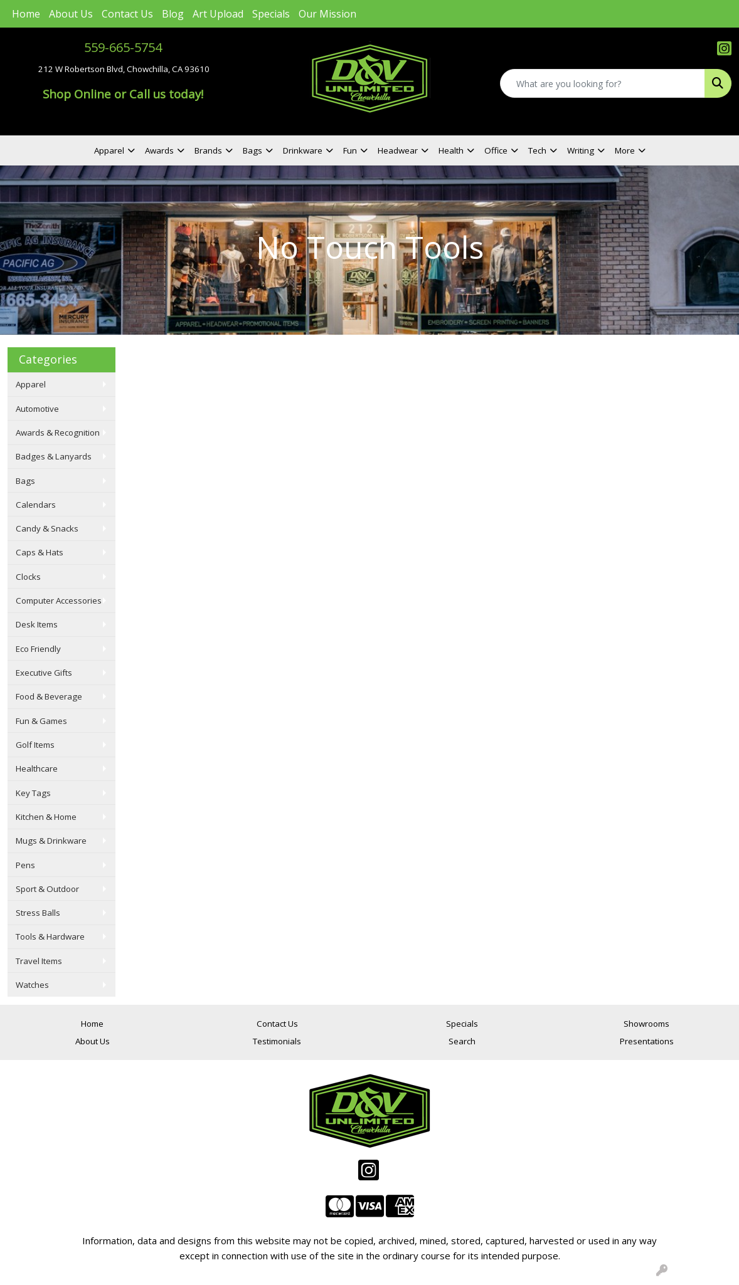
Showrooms (646, 1023)
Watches (32, 984)
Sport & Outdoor (47, 888)
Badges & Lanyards (54, 456)
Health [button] (451, 150)
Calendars (36, 504)
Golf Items (35, 744)
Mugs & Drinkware (51, 840)
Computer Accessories (59, 600)
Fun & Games (41, 720)
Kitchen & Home (46, 816)
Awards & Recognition (58, 432)
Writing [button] (580, 150)
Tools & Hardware (50, 936)
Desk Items (37, 624)
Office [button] (496, 150)
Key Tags (33, 793)
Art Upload (218, 14)
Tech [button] (537, 150)
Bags (25, 480)
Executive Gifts (44, 672)
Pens (25, 865)
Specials (271, 14)
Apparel (31, 384)
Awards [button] (159, 150)
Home (26, 14)
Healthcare (37, 768)
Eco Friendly (38, 648)
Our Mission (327, 14)
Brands (208, 150)
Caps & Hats (39, 552)
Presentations (647, 1041)
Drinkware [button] (302, 150)
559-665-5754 (123, 47)
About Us (71, 14)
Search (462, 1041)
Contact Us (127, 14)
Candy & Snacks (47, 528)
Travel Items (39, 961)
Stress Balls (38, 912)
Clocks (28, 576)
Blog (173, 14)
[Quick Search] (602, 83)
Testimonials (277, 1041)
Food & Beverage (49, 696)
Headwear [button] (398, 150)
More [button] (625, 150)
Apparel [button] (109, 150)
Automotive (37, 408)
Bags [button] (252, 150)
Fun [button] (350, 150)
